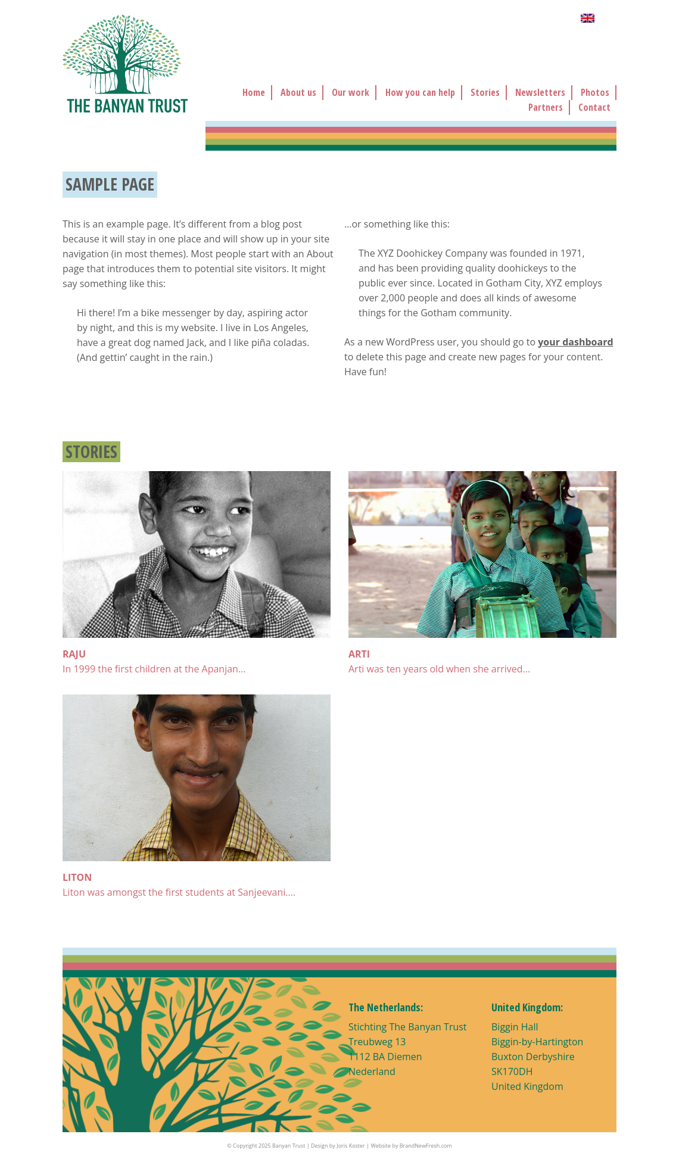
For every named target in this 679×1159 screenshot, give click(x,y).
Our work (350, 92)
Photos (595, 92)
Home (253, 92)
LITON (77, 877)
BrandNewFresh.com (426, 1145)
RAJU (74, 653)
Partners (545, 107)
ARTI (359, 653)
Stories (485, 92)
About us (298, 92)
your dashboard (575, 341)
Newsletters (540, 92)
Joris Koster (351, 1145)
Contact (594, 107)
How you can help (420, 92)
